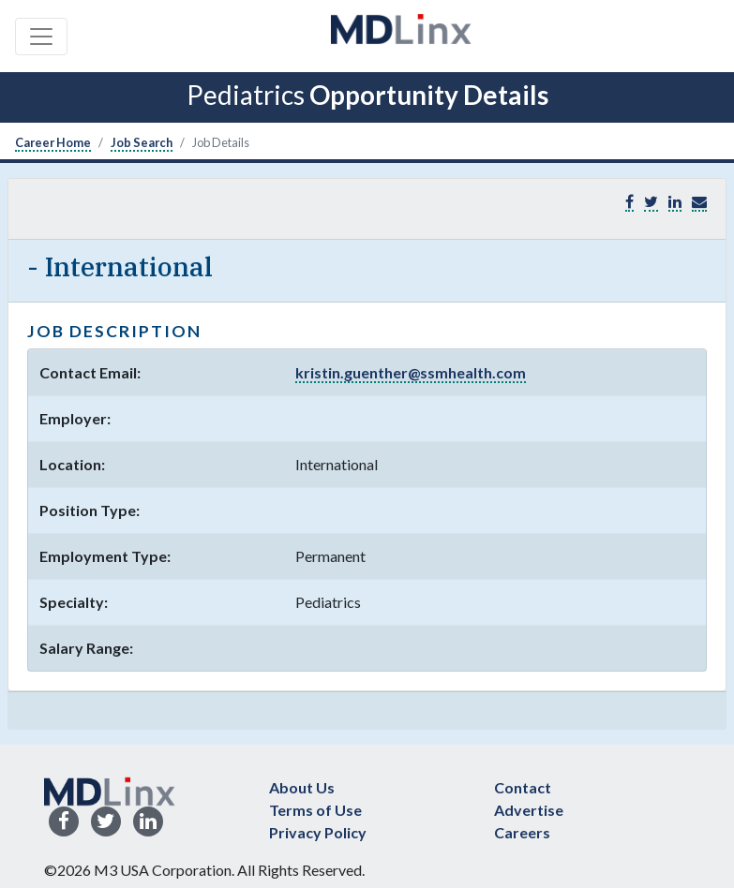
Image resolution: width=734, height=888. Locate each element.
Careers (522, 832)
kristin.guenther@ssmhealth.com (410, 372)
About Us (302, 787)
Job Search (141, 142)
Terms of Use (315, 810)
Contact (522, 787)
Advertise (528, 810)
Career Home (53, 142)
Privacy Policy (318, 832)
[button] (699, 202)
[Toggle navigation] (41, 36)
